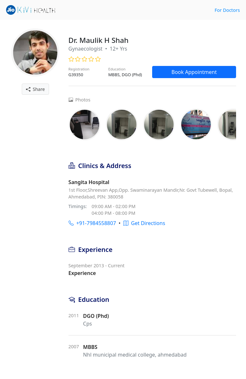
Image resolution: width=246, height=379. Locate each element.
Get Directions (144, 223)
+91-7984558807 (92, 223)
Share (35, 89)
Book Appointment (194, 72)
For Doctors (227, 10)
